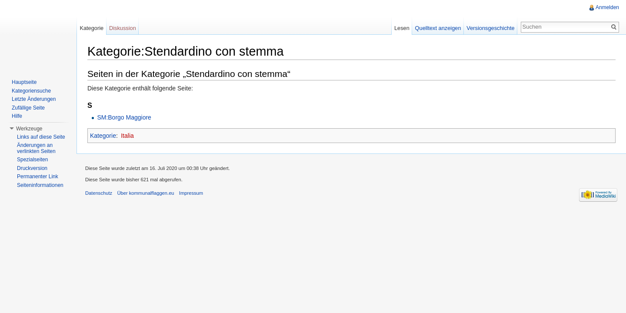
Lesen (402, 28)
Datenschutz (98, 193)
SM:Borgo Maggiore (124, 117)
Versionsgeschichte (490, 28)
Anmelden (607, 7)
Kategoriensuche (31, 91)
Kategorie (103, 135)
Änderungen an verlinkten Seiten (36, 148)
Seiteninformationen (40, 185)
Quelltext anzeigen (438, 28)
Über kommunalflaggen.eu (145, 193)
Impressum (191, 193)
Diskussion (122, 28)
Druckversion (32, 168)
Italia (127, 135)
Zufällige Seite (28, 108)
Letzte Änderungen (34, 99)
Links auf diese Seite (41, 137)
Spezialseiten (32, 159)
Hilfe (17, 116)
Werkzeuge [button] (29, 129)
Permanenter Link (37, 176)
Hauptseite (24, 82)
